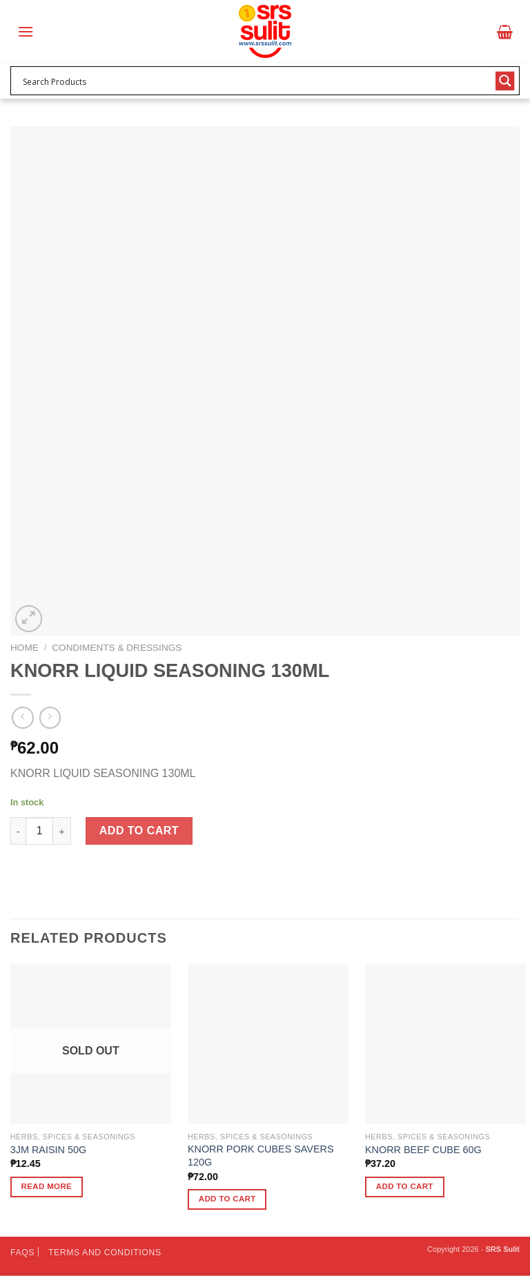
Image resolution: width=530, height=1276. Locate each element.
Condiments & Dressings (116, 647)
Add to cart (139, 830)
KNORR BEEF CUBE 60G (423, 1149)
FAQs (22, 1252)
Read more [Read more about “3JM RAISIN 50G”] (46, 1186)
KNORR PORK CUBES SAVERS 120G (261, 1156)
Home (24, 647)
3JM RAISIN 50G (48, 1149)
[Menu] (25, 31)
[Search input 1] (256, 80)
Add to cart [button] (227, 1199)
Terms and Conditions (104, 1252)
